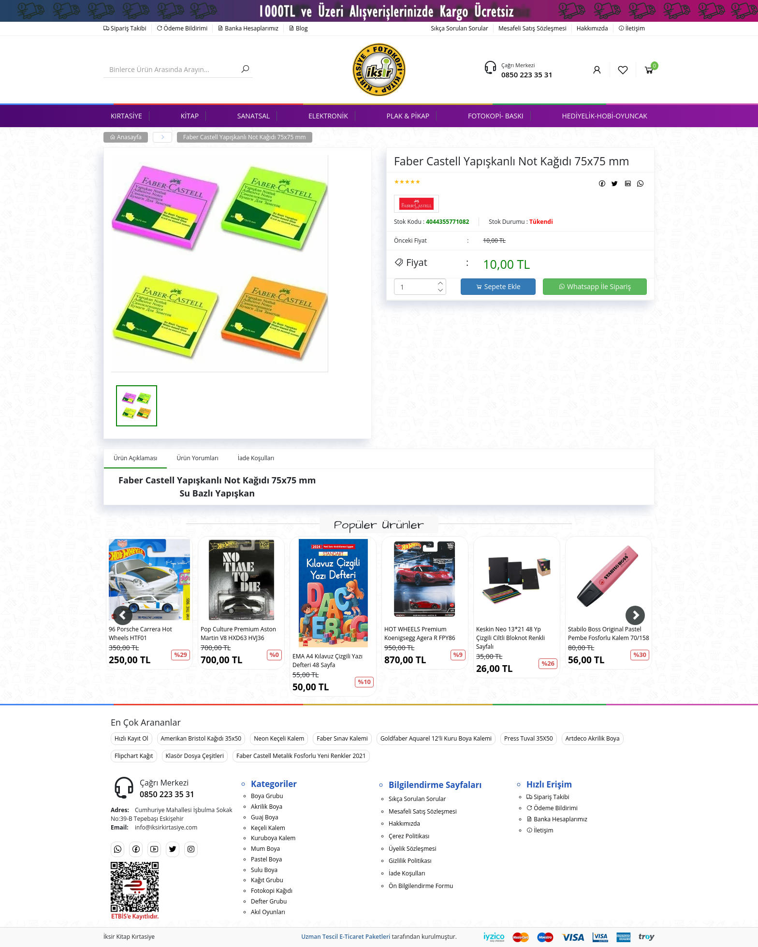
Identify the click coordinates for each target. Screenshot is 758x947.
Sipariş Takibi (124, 28)
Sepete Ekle (498, 286)
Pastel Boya (266, 859)
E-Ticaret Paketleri (364, 936)
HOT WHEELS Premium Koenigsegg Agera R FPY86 (419, 633)
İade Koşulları (407, 873)
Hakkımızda (592, 28)
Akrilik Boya (266, 806)
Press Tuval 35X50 (528, 738)
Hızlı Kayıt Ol (131, 738)
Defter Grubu (269, 901)
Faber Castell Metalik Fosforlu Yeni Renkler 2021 (301, 756)
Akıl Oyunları (268, 912)
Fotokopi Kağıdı (271, 891)
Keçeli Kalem (268, 828)
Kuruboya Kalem (273, 838)
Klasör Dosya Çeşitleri (195, 756)
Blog (298, 28)
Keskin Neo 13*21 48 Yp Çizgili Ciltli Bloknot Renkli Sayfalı (510, 638)
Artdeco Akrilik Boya (593, 738)
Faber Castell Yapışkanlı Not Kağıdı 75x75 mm (244, 137)
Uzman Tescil (319, 936)
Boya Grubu (267, 796)
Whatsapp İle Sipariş (594, 286)
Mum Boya (265, 849)
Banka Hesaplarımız (248, 28)
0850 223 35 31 (527, 74)
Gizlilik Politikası (410, 861)
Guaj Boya (264, 817)
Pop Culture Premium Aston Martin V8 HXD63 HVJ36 (238, 633)
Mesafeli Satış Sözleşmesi (532, 28)
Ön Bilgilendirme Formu (421, 886)
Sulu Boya (264, 870)
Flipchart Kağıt (134, 756)
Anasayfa (126, 137)
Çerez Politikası (409, 836)
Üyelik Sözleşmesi (412, 849)
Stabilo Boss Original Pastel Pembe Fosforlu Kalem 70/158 (608, 633)
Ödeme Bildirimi (182, 28)
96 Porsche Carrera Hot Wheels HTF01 (140, 633)
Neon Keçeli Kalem (279, 738)
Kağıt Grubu (267, 880)
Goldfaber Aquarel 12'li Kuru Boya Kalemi (436, 738)
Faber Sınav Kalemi (342, 738)
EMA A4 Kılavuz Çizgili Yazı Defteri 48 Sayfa (327, 660)
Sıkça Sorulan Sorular (459, 28)
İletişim (631, 28)
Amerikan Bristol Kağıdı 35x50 (201, 738)
